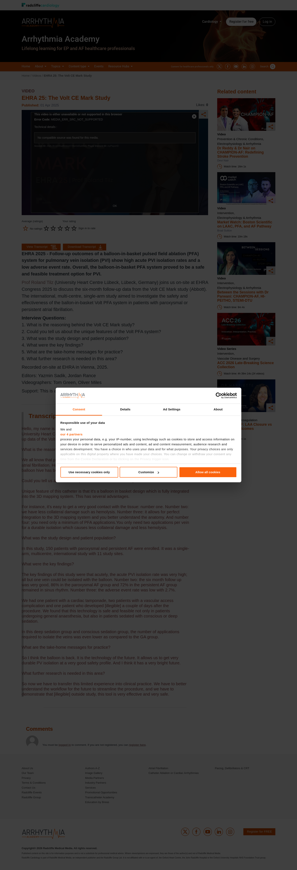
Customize (148, 472)
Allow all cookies (207, 472)
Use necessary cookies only (89, 472)
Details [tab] (125, 409)
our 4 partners (71, 434)
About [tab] (218, 409)
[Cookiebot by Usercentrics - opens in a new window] (219, 395)
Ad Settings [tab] (171, 409)
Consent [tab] (79, 409)
